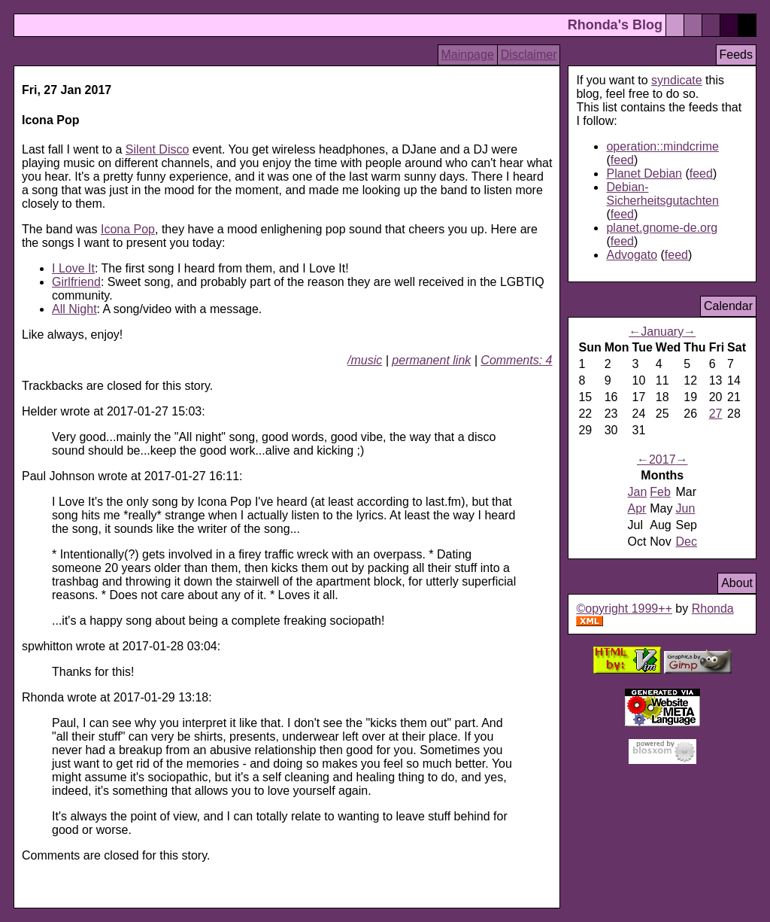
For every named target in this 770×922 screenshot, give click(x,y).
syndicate (676, 80)
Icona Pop (128, 229)
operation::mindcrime (662, 146)
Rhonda (713, 608)
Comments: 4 (516, 360)
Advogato (631, 254)
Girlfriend (76, 281)
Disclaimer (529, 54)
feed (622, 160)
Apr (636, 508)
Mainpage (467, 54)
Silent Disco (157, 149)
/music (364, 360)
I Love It (73, 268)
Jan (637, 491)
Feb (660, 491)
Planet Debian (644, 173)
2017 (662, 459)
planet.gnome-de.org (661, 227)
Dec (686, 541)
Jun (686, 508)
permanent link (431, 360)
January (662, 331)
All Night (74, 309)
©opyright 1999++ (623, 608)
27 (716, 413)
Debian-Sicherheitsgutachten (662, 194)
